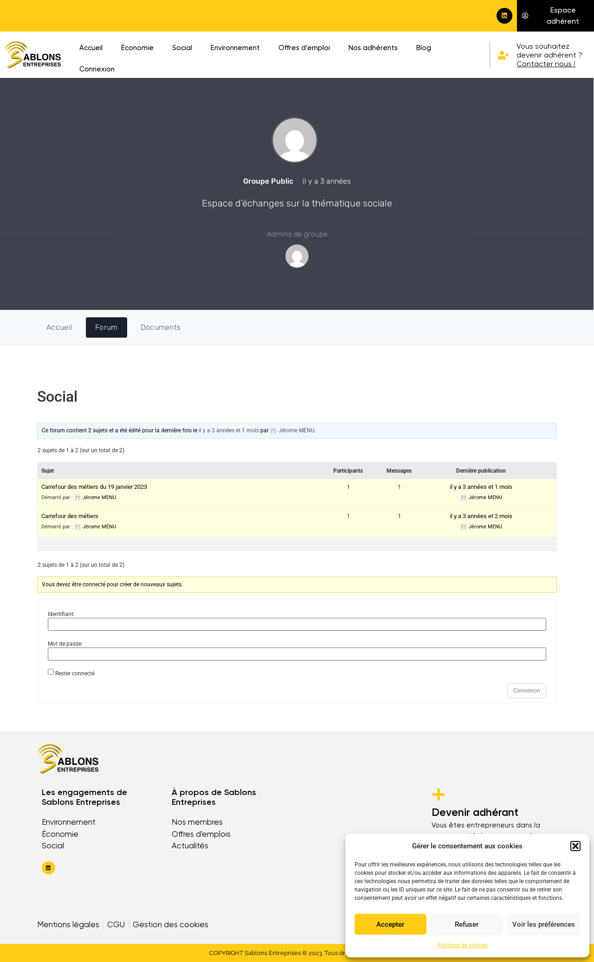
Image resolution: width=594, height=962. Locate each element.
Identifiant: (61, 614)
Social (182, 48)
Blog (423, 48)
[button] (575, 846)
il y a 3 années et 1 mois (229, 430)
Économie (137, 48)
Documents (161, 327)
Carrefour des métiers (69, 516)
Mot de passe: (65, 644)
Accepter (390, 924)
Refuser (466, 924)
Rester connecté (75, 673)
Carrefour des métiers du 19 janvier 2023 (94, 486)
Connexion (97, 69)
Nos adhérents (373, 48)
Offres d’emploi (304, 48)
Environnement (235, 48)
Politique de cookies (463, 945)
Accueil (91, 48)
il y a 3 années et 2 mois (481, 516)
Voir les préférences (543, 924)
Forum (106, 327)
